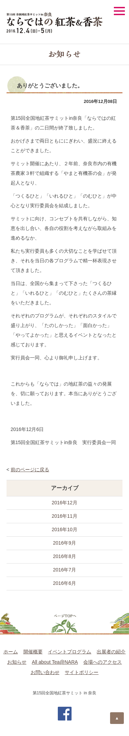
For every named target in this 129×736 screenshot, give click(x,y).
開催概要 (33, 651)
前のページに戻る (30, 469)
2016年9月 (64, 543)
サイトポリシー (81, 672)
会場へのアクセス (102, 662)
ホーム (10, 651)
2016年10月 (64, 529)
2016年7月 (64, 569)
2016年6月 (64, 583)
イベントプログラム (69, 651)
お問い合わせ (45, 672)
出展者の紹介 (111, 651)
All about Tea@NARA (55, 662)
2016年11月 (64, 516)
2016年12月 (64, 502)
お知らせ (16, 662)
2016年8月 (64, 556)
